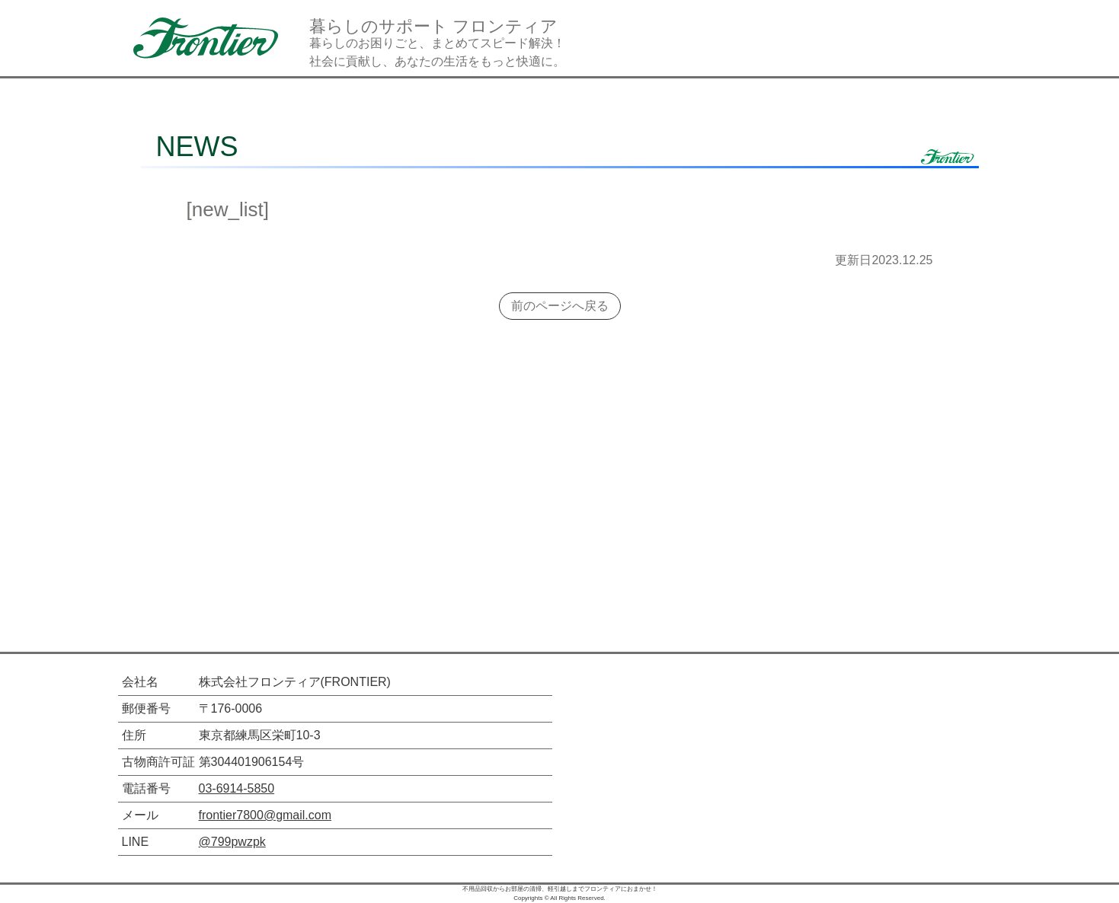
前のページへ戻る (560, 305)
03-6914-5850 (237, 788)
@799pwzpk (232, 841)
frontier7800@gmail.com (265, 815)
